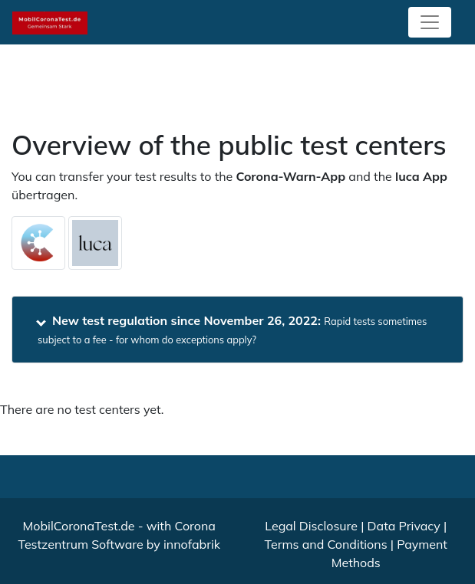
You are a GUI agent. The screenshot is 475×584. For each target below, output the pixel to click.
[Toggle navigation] (429, 22)
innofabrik (191, 544)
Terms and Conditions (326, 544)
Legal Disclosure (311, 525)
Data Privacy (404, 525)
